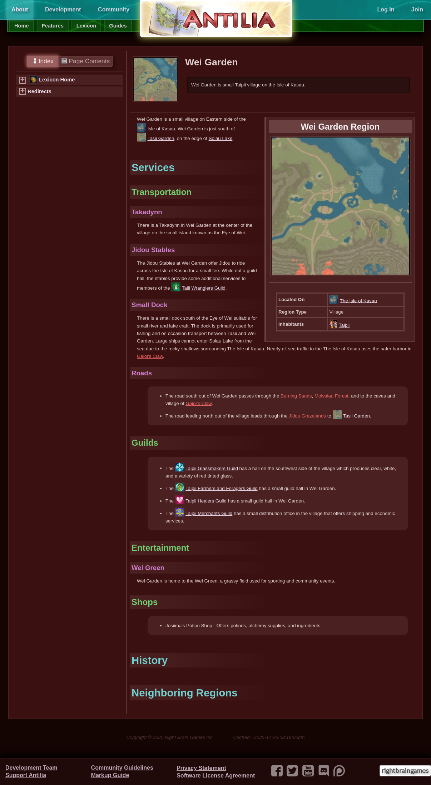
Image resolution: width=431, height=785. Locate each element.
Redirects (39, 91)
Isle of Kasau (161, 128)
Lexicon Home (57, 79)
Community (113, 9)
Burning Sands (296, 396)
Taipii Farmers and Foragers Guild (221, 488)
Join (417, 9)
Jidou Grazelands (307, 416)
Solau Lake (221, 138)
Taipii (344, 325)
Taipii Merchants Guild (208, 513)
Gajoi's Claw (150, 356)
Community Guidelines (122, 768)
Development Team (31, 768)
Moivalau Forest (331, 396)
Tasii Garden (160, 138)
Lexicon (86, 26)
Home (21, 26)
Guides (118, 26)
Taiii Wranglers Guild (204, 288)
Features (53, 26)
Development (63, 9)
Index (42, 61)
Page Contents (85, 61)
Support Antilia (25, 775)
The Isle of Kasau (358, 300)
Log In (385, 9)
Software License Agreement (216, 775)
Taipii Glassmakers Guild (211, 468)
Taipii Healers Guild (206, 501)
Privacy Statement (201, 768)
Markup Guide (110, 775)
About (19, 9)
